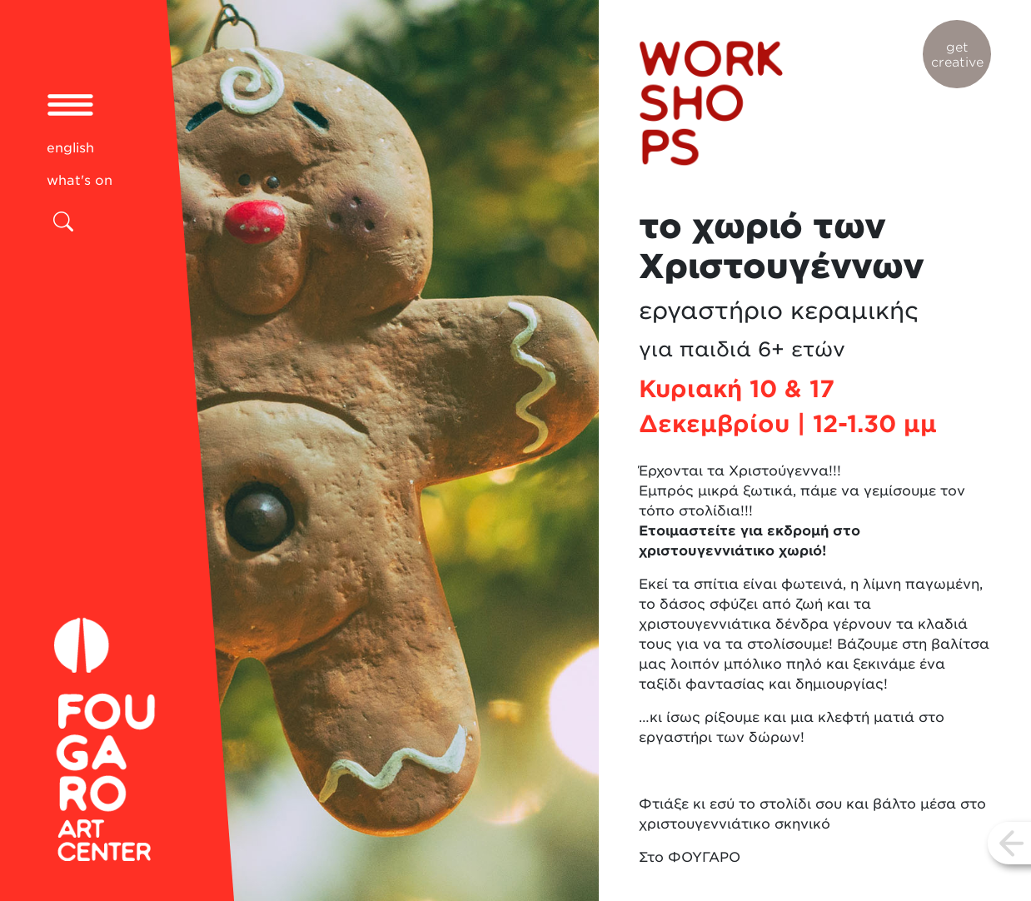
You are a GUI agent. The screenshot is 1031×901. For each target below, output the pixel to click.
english (70, 148)
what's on (79, 180)
